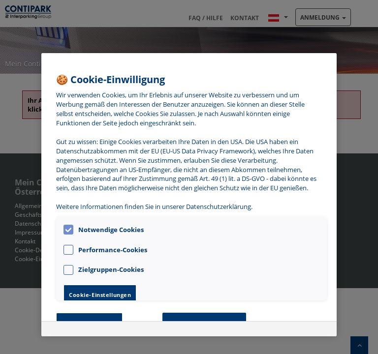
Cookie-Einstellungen (100, 294)
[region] (189, 194)
